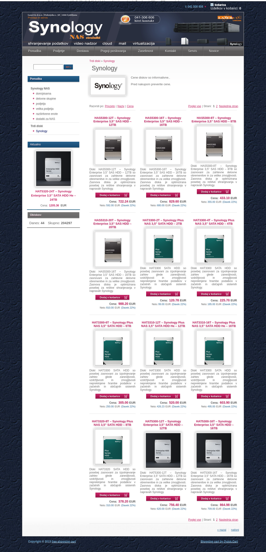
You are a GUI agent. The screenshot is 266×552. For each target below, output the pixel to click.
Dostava (83, 49)
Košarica (220, 3)
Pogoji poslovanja (113, 49)
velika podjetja (44, 107)
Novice (214, 49)
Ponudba (34, 49)
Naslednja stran (228, 104)
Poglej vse (194, 104)
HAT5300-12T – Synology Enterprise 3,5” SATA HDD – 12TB (163, 423)
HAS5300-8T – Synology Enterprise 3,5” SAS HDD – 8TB (214, 118)
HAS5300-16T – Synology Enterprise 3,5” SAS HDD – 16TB (163, 120)
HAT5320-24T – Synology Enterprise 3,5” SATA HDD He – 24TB (53, 194)
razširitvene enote (47, 112)
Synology (41, 129)
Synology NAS (40, 87)
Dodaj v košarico (110, 193)
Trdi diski (37, 124)
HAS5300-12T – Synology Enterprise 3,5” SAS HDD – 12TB (112, 120)
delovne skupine (46, 97)
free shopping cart (64, 540)
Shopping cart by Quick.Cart (219, 540)
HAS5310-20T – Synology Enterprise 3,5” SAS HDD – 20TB (112, 222)
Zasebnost (145, 49)
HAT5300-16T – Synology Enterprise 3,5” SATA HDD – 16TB (213, 423)
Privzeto (110, 104)
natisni (235, 528)
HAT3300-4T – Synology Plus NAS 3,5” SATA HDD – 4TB (213, 220)
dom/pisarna (43, 92)
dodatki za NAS (45, 117)
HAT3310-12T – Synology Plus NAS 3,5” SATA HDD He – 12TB (163, 322)
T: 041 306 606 (194, 5)
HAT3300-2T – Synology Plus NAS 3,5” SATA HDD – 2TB (163, 220)
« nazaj (221, 528)
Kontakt (170, 49)
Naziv (121, 104)
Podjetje (59, 49)
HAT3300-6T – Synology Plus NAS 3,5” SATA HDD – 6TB (112, 322)
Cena (130, 104)
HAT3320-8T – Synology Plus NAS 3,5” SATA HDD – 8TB (112, 421)
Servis (192, 49)
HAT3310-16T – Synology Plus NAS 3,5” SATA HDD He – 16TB (214, 322)
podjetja (41, 102)
